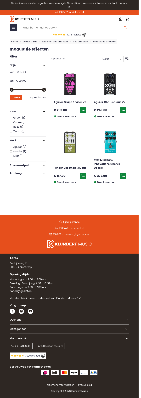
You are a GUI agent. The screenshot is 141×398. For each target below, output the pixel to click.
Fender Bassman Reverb (70, 168)
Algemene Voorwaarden (60, 385)
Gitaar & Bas (30, 41)
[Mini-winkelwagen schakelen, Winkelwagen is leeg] (126, 19)
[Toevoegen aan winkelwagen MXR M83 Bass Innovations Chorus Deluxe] (123, 176)
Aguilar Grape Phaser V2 (70, 102)
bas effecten (80, 41)
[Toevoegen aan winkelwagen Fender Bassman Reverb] (83, 176)
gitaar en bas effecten (55, 41)
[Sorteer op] (111, 59)
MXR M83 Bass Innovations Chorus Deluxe (107, 164)
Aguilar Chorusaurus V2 (109, 102)
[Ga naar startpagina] (45, 19)
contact (112, 3)
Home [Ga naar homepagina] (14, 41)
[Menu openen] (13, 28)
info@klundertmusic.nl (48, 346)
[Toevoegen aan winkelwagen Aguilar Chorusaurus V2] (123, 110)
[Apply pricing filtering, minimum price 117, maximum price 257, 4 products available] (16, 97)
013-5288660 (20, 346)
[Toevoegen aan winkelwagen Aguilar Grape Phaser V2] (83, 110)
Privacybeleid (84, 385)
